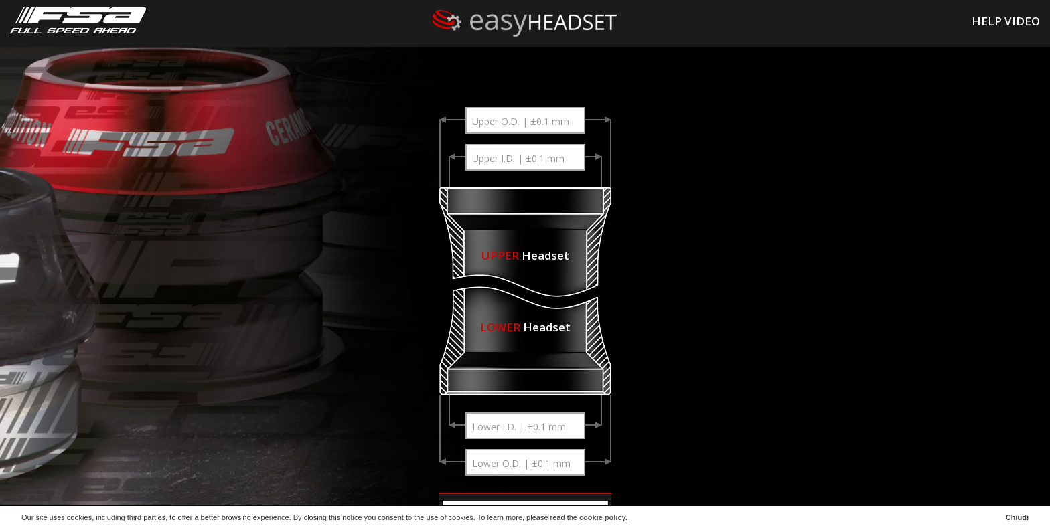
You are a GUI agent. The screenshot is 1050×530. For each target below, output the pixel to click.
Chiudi (1017, 517)
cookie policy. (603, 517)
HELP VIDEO (1006, 21)
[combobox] (525, 120)
